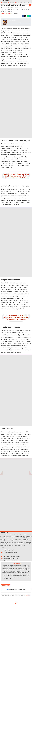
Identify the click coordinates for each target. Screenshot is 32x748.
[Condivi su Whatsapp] (28, 16)
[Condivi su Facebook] (23, 16)
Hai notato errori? (6, 585)
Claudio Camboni (9, 13)
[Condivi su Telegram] (30, 16)
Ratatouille (12, 20)
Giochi (28, 2)
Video (21, 2)
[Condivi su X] (25, 16)
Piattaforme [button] (4, 2)
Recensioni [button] (11, 2)
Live (24, 2)
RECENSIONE (3, 13)
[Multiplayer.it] (5, 0)
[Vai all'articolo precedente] (31, 472)
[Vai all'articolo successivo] (1, 472)
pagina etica (27, 595)
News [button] (16, 2)
